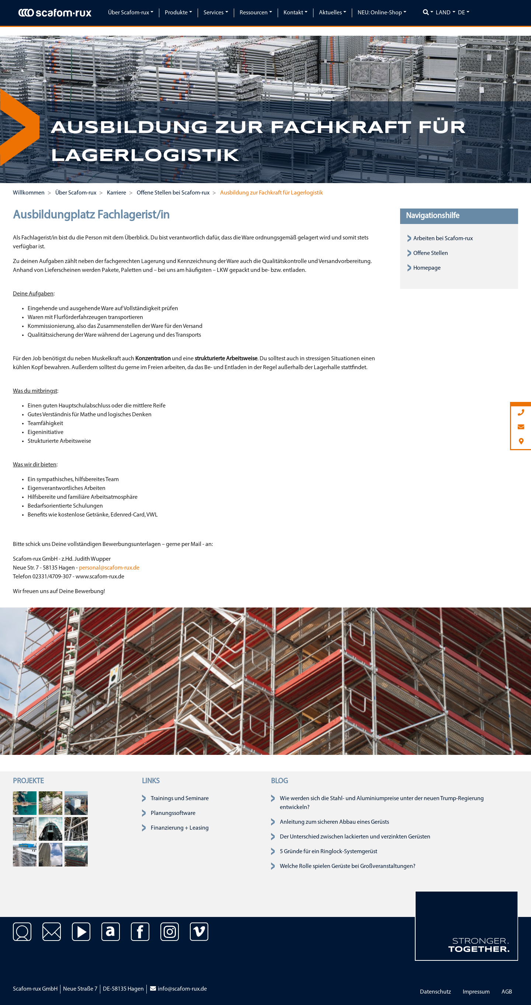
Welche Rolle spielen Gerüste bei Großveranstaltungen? (348, 866)
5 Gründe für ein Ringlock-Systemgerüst (328, 852)
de (461, 13)
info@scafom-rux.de (178, 989)
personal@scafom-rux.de (109, 568)
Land (443, 13)
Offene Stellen (430, 253)
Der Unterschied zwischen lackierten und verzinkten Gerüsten (355, 837)
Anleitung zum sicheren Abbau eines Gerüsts (334, 822)
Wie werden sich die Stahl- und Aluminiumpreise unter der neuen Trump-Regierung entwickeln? (382, 803)
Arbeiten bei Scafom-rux (443, 239)
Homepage (427, 268)
